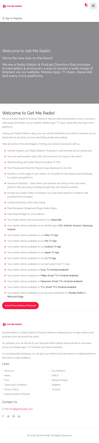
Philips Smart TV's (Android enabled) (59, 275)
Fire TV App (51, 241)
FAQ (6, 380)
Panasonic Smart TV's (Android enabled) (61, 281)
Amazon (77, 225)
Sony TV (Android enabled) (55, 269)
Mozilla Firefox (76, 293)
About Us (9, 371)
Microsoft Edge (15, 296)
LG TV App (50, 258)
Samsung (87, 225)
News (7, 375)
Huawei (11, 229)
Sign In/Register (12, 18)
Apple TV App (52, 252)
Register (56, 384)
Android (67, 225)
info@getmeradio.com (21, 409)
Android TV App (53, 246)
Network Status (60, 380)
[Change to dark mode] (86, 4)
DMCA (55, 375)
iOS (60, 225)
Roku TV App (51, 235)
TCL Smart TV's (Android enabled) (58, 287)
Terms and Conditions (15, 384)
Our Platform (58, 371)
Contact (56, 389)
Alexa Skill (56, 219)
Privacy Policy (11, 389)
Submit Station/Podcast (17, 394)
